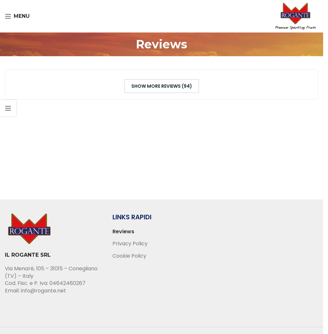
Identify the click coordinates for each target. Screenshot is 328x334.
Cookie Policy (129, 256)
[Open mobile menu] (17, 16)
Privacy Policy (130, 243)
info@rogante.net (43, 290)
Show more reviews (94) (161, 86)
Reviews (123, 231)
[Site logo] (295, 15)
